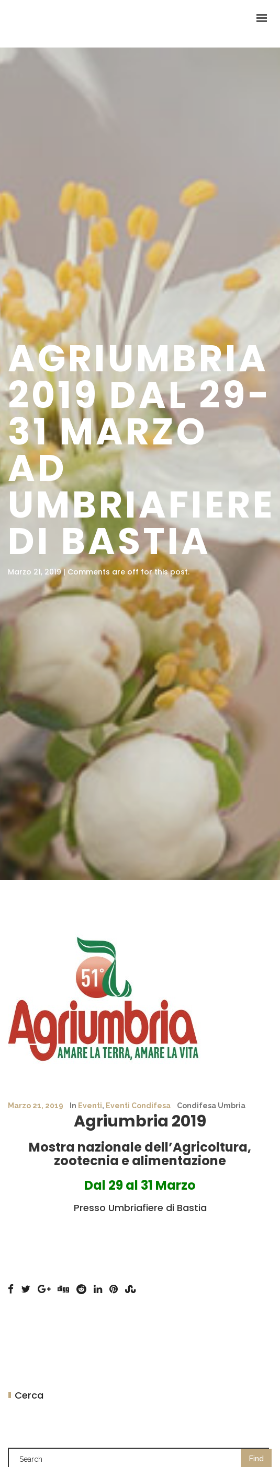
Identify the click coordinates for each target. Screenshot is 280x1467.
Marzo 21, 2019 (35, 1105)
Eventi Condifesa (138, 1105)
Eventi (90, 1105)
